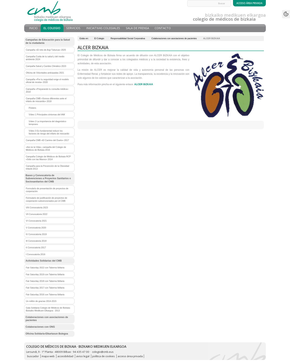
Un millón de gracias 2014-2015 (41, 301)
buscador (33, 356)
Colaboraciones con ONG (40, 326)
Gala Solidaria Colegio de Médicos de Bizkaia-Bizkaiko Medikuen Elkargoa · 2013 (48, 309)
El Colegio (52, 28)
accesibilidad (65, 356)
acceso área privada (130, 356)
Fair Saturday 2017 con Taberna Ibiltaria (45, 287)
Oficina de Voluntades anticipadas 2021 (45, 73)
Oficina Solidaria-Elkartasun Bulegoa (47, 333)
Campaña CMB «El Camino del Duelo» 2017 (47, 140)
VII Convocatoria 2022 (36, 214)
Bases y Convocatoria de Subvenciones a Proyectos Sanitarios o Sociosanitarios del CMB (48, 178)
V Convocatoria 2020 (36, 227)
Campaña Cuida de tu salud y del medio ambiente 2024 (45, 57)
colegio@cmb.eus (103, 352)
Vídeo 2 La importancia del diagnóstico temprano (47, 122)
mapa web (48, 356)
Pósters (32, 108)
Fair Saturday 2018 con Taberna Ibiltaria (45, 281)
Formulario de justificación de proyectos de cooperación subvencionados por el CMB (46, 199)
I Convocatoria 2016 (35, 254)
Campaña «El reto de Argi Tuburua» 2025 (46, 50)
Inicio (33, 28)
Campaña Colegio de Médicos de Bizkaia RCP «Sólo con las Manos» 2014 (48, 158)
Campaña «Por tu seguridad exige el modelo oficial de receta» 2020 (47, 80)
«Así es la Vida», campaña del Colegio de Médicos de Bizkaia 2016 (46, 148)
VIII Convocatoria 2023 (37, 207)
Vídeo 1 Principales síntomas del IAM (47, 114)
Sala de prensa (137, 28)
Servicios (73, 28)
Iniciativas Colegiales (103, 28)
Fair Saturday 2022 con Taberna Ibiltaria (45, 267)
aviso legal (82, 356)
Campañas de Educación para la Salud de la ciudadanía (48, 41)
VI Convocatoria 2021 (36, 221)
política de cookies (103, 356)
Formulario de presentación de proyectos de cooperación (47, 189)
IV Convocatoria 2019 (36, 234)
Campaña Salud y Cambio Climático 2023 (46, 66)
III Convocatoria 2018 (36, 241)
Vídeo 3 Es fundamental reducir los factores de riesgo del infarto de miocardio (49, 132)
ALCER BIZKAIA (143, 84)
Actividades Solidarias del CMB (44, 260)
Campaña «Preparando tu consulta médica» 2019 (47, 90)
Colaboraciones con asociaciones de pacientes (174, 38)
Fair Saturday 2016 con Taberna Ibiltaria (45, 294)
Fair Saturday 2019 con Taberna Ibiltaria (45, 274)
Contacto (163, 28)
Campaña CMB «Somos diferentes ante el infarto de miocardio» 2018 (46, 99)
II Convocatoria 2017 (36, 247)
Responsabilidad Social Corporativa (128, 38)
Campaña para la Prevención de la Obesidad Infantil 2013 (47, 167)
